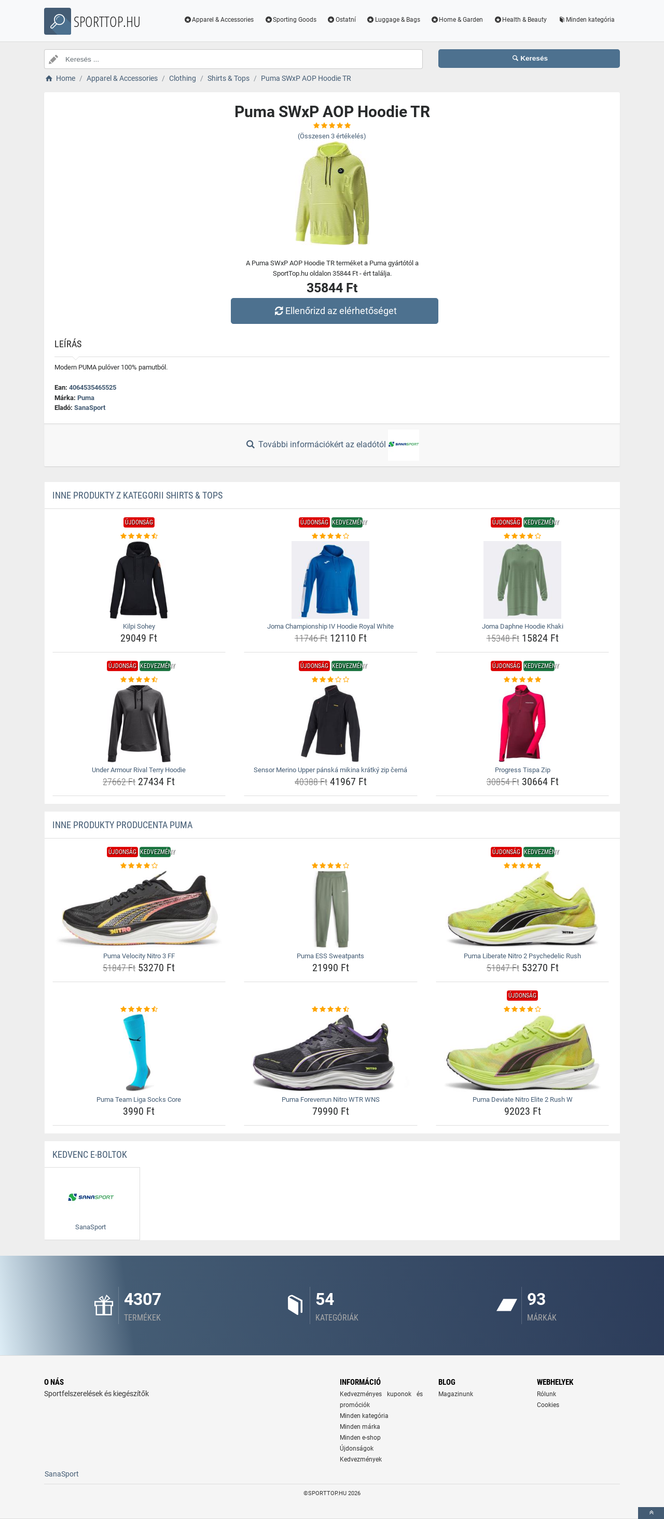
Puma (85, 398)
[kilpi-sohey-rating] (139, 536)
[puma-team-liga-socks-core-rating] (139, 1009)
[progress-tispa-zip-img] (522, 723)
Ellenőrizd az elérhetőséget (334, 311)
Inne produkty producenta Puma (122, 824)
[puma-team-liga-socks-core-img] (139, 1053)
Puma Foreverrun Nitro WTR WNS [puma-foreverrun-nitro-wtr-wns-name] (331, 1099)
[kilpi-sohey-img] (139, 580)
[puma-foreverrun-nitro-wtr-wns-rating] (330, 1009)
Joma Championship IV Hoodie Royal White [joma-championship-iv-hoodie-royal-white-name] (330, 626)
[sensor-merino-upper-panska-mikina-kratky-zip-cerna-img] (330, 723)
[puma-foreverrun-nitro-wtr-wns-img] (330, 1053)
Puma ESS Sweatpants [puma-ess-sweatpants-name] (330, 956)
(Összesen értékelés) (332, 136)
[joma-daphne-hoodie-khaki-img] (522, 580)
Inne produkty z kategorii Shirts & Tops (137, 495)
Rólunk (546, 1394)
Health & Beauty (520, 19)
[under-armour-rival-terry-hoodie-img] (139, 723)
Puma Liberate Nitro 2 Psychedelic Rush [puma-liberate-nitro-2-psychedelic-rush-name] (522, 956)
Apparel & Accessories (219, 19)
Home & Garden (457, 19)
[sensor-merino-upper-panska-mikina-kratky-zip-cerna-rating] (330, 680)
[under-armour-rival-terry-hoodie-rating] (139, 680)
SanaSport (89, 407)
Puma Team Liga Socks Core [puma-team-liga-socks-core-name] (138, 1099)
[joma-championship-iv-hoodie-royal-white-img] (330, 580)
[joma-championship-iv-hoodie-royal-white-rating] (330, 536)
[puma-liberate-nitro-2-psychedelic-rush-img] (522, 909)
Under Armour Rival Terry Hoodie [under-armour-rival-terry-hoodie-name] (139, 770)
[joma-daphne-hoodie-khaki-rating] (522, 536)
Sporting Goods (290, 19)
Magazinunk (455, 1394)
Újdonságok (357, 1448)
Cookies (548, 1405)
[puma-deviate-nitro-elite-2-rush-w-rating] (522, 1009)
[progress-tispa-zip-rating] (522, 680)
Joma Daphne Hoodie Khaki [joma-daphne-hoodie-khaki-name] (522, 626)
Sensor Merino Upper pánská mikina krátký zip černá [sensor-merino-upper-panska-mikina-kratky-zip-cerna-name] (330, 770)
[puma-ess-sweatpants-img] (330, 909)
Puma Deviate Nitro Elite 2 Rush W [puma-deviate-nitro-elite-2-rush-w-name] (523, 1099)
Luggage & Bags (393, 19)
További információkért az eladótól (332, 445)
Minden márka (360, 1426)
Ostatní (341, 19)
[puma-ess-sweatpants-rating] (330, 866)
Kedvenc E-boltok (89, 1154)
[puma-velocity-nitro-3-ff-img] (139, 909)
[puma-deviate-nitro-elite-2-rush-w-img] (522, 1053)
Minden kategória (586, 19)
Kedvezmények (361, 1459)
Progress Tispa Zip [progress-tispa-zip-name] (522, 770)
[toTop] (651, 1513)
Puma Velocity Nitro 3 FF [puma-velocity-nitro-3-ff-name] (139, 956)
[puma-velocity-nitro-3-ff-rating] (139, 866)
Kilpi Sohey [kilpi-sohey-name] (139, 626)
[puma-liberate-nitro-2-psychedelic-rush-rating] (522, 866)
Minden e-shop (360, 1437)
